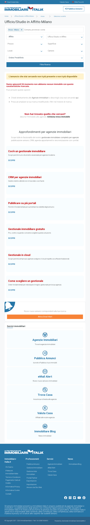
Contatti (8, 494)
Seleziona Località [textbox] (60, 16)
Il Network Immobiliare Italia (12, 472)
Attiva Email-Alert (45, 317)
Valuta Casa (52, 475)
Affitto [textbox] (11, 37)
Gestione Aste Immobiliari (32, 472)
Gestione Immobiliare (34, 468)
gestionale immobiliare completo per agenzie (60, 137)
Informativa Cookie (13, 490)
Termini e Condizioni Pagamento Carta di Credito (13, 480)
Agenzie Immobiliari (55, 464)
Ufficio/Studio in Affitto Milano (24, 16)
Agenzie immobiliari (40, 97)
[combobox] (43, 16)
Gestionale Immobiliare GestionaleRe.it (73, 521)
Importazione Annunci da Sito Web (34, 486)
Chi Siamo (9, 467)
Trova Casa (52, 471)
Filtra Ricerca (45, 64)
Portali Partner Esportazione (32, 479)
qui (77, 97)
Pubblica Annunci (73, 9)
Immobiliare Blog (75, 464)
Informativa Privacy (13, 487)
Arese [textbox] (42, 16)
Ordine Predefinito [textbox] (16, 58)
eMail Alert (51, 468)
